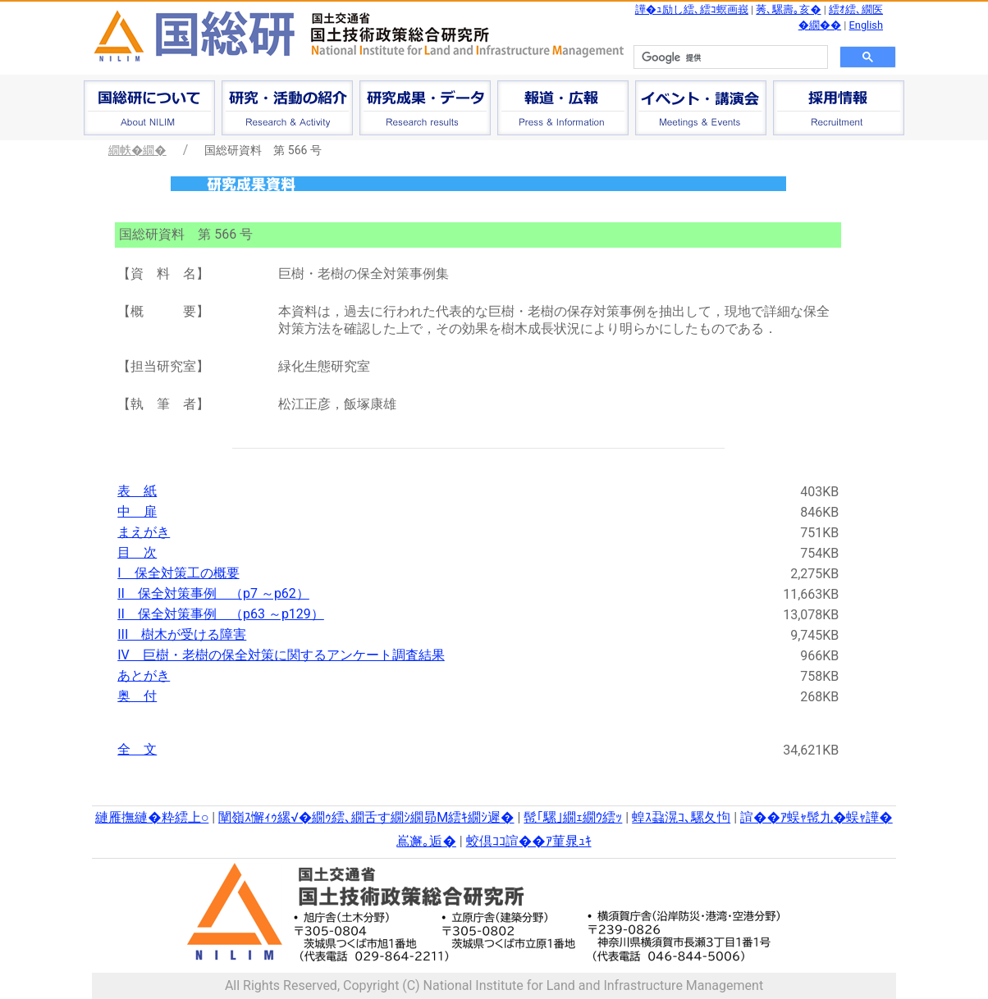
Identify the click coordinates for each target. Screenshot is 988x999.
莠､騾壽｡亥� (788, 9)
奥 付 (137, 696)
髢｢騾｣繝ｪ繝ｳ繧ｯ (573, 817)
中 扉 (137, 511)
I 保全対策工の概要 (178, 573)
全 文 (137, 749)
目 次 (137, 552)
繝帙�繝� (137, 150)
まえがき (143, 532)
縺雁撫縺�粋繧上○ (151, 817)
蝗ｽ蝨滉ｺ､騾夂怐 (681, 817)
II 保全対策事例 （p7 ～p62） (213, 593)
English (866, 25)
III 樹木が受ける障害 (181, 634)
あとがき (143, 675)
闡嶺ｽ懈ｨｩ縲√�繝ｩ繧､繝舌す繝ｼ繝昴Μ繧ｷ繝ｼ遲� (366, 817)
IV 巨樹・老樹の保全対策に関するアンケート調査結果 (281, 655)
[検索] (729, 57)
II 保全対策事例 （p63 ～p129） (220, 614)
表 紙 (137, 491)
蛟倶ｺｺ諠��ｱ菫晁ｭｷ (529, 841)
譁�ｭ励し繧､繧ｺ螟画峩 (691, 9)
